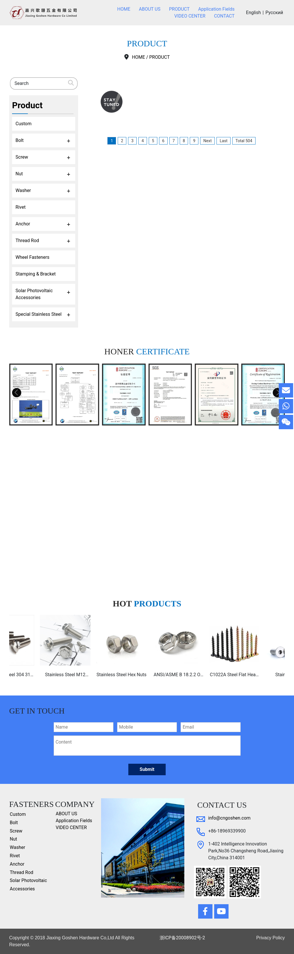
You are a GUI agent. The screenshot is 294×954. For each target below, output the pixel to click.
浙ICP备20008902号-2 (182, 937)
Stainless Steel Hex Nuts (147, 674)
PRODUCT (159, 57)
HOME (138, 57)
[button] (16, 392)
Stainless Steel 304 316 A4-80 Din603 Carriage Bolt (35, 675)
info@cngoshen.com (229, 818)
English (253, 12)
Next (207, 140)
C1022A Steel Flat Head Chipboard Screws (259, 675)
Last (223, 140)
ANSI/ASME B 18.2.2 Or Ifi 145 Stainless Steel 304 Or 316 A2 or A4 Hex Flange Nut (203, 675)
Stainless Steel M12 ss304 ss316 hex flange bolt (91, 675)
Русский (274, 12)
